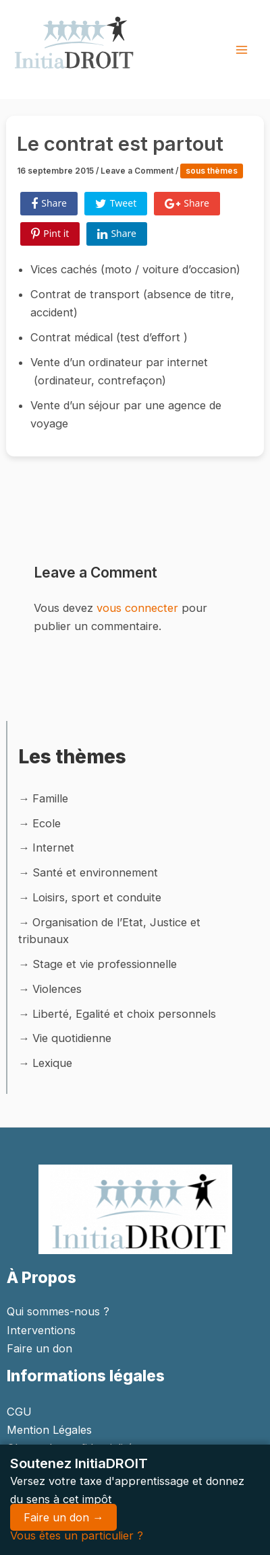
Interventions (41, 1330)
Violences (57, 989)
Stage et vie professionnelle (104, 964)
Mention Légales (49, 1430)
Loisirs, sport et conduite (96, 897)
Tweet (115, 203)
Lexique (52, 1063)
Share (49, 203)
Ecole (46, 823)
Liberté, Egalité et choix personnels (124, 1014)
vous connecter (137, 608)
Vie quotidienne (71, 1038)
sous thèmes (212, 171)
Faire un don (39, 1348)
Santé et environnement (95, 872)
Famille (50, 798)
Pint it (50, 233)
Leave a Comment (137, 171)
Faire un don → (63, 1517)
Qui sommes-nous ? (58, 1311)
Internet (53, 847)
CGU (19, 1411)
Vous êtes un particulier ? (76, 1535)
